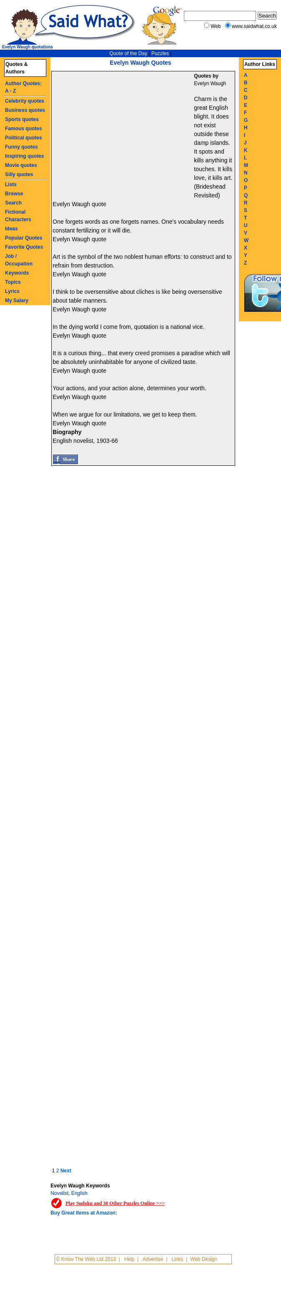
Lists (11, 184)
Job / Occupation (19, 260)
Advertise (153, 1259)
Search (13, 203)
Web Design (203, 1259)
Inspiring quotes (24, 156)
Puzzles (160, 53)
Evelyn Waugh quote (79, 204)
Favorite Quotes (24, 247)
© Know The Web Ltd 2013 (86, 1259)
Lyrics (12, 291)
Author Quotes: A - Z (23, 87)
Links (177, 1259)
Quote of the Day (128, 53)
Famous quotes (23, 128)
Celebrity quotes (24, 101)
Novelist (59, 1193)
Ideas (11, 229)
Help (129, 1259)
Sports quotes (22, 119)
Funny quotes (21, 147)
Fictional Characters (18, 215)
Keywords (17, 273)
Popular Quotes (23, 238)
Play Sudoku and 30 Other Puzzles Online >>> (115, 1203)
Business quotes (25, 110)
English (79, 1193)
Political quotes (23, 138)
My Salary (16, 300)
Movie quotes (21, 165)
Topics (13, 282)
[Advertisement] (124, 134)
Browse (14, 194)
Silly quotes (19, 174)
